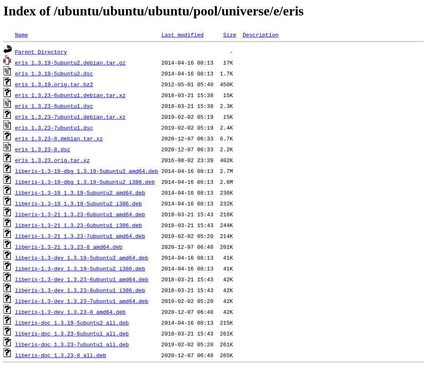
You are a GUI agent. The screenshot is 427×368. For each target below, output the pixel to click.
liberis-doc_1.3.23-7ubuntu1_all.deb (72, 344)
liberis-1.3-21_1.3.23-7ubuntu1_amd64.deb (80, 236)
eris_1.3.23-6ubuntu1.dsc (54, 106)
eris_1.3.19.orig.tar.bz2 (54, 84)
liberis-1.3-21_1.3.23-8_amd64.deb (68, 246)
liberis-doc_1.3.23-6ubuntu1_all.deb (72, 333)
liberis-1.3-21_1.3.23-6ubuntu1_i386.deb (78, 225)
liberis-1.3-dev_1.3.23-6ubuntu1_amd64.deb (81, 279)
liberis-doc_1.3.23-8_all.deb (60, 355)
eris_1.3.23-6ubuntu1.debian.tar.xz (70, 95)
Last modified (182, 34)
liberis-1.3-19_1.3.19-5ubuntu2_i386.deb (78, 203)
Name (21, 34)
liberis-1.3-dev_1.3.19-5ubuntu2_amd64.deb (81, 257)
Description (261, 34)
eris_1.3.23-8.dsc (42, 149)
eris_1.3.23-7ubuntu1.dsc (54, 127)
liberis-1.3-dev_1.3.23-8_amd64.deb (70, 311)
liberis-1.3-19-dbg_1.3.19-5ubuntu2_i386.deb (85, 181)
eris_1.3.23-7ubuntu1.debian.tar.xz (70, 116)
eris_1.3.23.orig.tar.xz (52, 160)
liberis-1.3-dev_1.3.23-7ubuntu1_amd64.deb (81, 301)
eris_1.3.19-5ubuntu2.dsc (54, 73)
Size (229, 34)
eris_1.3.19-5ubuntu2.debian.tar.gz (70, 62)
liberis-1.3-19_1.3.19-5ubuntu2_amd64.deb (80, 192)
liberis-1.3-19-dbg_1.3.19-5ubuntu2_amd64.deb (86, 171)
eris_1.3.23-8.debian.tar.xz (59, 138)
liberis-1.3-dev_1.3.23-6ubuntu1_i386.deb (80, 290)
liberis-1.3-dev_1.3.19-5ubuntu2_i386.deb (80, 268)
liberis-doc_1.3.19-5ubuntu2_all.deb (72, 322)
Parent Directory (41, 51)
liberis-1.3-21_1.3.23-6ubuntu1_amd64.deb (80, 214)
